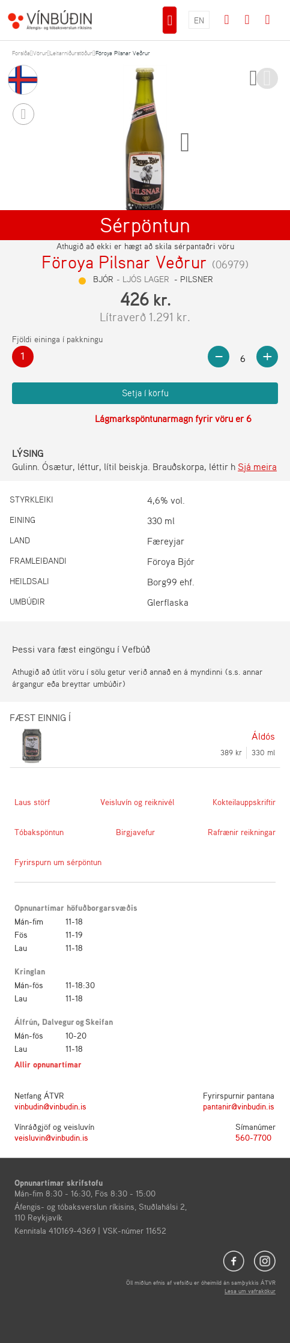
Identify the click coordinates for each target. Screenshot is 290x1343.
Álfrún (25, 1021)
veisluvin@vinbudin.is (51, 1137)
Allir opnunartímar (48, 1064)
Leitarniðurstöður (71, 52)
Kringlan (29, 971)
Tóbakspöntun (39, 832)
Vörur (40, 52)
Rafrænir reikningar (242, 832)
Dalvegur (58, 1021)
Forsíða (21, 52)
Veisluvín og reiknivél (137, 802)
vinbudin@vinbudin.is (50, 1106)
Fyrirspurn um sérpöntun (57, 862)
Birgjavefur (135, 832)
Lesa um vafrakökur (250, 1290)
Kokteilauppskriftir (244, 802)
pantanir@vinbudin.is (238, 1106)
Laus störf (32, 802)
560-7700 (253, 1137)
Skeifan (99, 1021)
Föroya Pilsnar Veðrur (122, 52)
